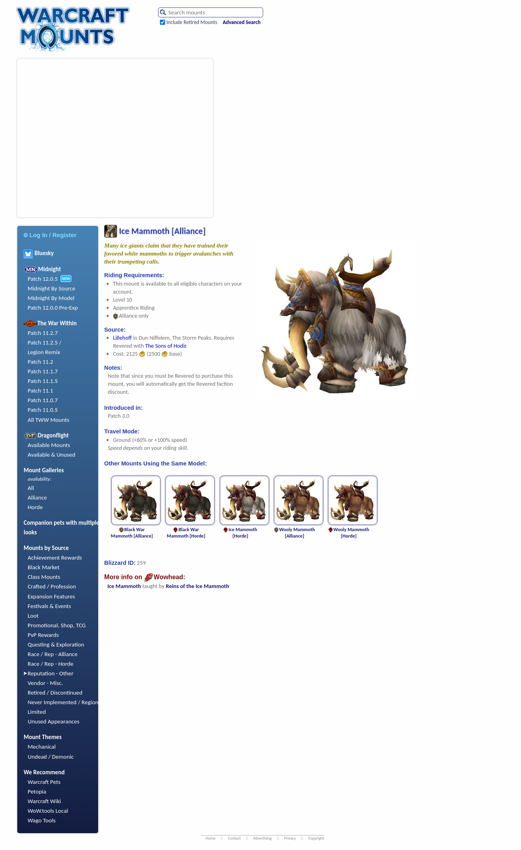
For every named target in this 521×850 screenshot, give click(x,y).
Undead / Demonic (51, 756)
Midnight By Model (51, 298)
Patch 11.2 (40, 361)
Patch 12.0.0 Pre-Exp (53, 307)
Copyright (316, 838)
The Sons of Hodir (165, 345)
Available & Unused (51, 454)
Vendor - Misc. (45, 683)
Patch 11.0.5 (43, 409)
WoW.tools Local (48, 810)
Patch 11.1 (40, 390)
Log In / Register (50, 235)
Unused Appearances (53, 721)
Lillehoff (123, 337)
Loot (33, 615)
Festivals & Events (49, 606)
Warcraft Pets (44, 782)
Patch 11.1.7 (43, 371)
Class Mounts (44, 576)
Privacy (290, 838)
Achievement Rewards (55, 557)
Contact (234, 838)
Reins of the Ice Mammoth (197, 586)
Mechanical (42, 746)
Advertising (262, 838)
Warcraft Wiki (44, 801)
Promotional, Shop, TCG (57, 625)
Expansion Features (51, 596)
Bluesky (39, 253)
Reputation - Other (50, 673)
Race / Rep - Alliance (52, 654)
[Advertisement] (75, 138)
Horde (35, 507)
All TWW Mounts (48, 419)
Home (211, 838)
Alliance (37, 497)
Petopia (37, 791)
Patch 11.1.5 (43, 381)
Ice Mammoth (124, 586)
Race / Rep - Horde (50, 663)
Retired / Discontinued (55, 692)
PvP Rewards (43, 635)
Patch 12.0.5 (43, 278)
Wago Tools (42, 820)
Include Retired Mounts (191, 22)
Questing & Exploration (56, 644)
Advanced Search (241, 22)
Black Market (44, 567)
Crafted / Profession (52, 586)
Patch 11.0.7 (43, 400)
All (31, 487)
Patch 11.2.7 (43, 332)
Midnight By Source (51, 288)
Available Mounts (49, 445)
